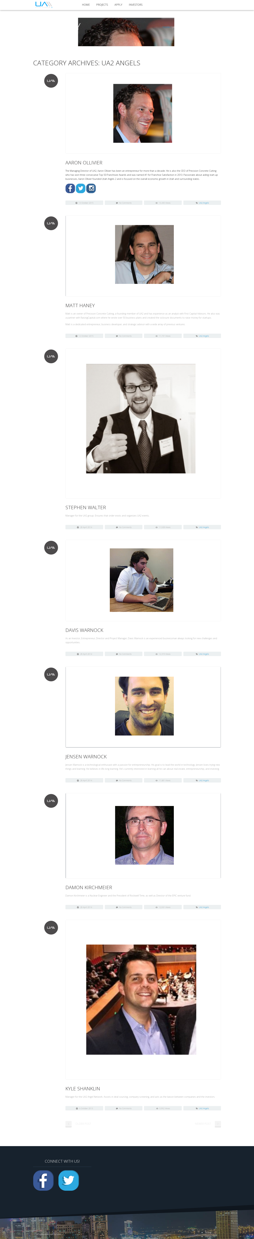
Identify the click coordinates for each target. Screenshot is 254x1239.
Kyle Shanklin (82, 1088)
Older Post (83, 1124)
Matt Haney (80, 305)
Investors (136, 4)
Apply (118, 4)
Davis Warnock (84, 630)
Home (86, 4)
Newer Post (203, 1124)
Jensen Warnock (86, 756)
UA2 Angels (204, 203)
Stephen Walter (85, 507)
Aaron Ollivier (83, 162)
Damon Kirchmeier (88, 887)
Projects (102, 4)
